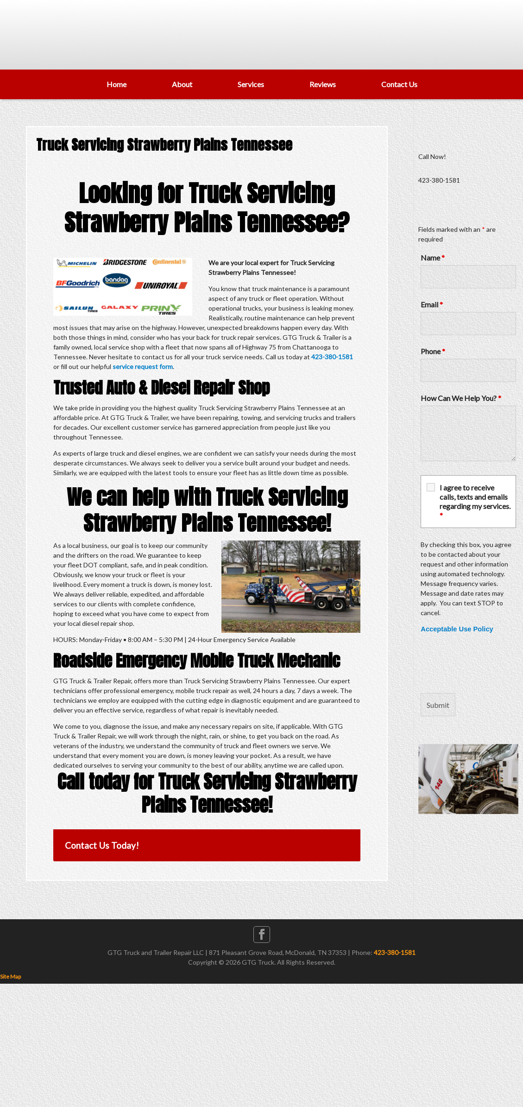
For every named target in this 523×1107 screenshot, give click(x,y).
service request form (143, 366)
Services (251, 84)
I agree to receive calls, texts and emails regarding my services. (475, 501)
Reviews (322, 84)
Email (432, 304)
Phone (433, 351)
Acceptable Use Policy (457, 629)
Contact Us (399, 84)
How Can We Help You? (461, 398)
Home (116, 84)
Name (433, 257)
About (182, 84)
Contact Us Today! (102, 845)
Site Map (10, 976)
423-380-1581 (332, 357)
